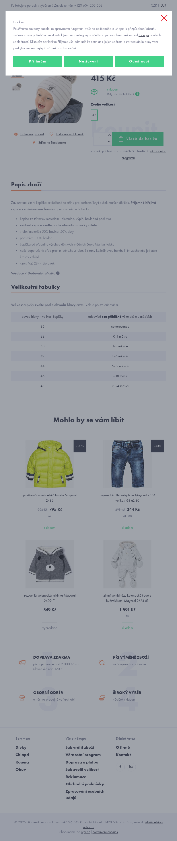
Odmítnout (139, 61)
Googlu (144, 35)
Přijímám (37, 61)
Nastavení (88, 61)
